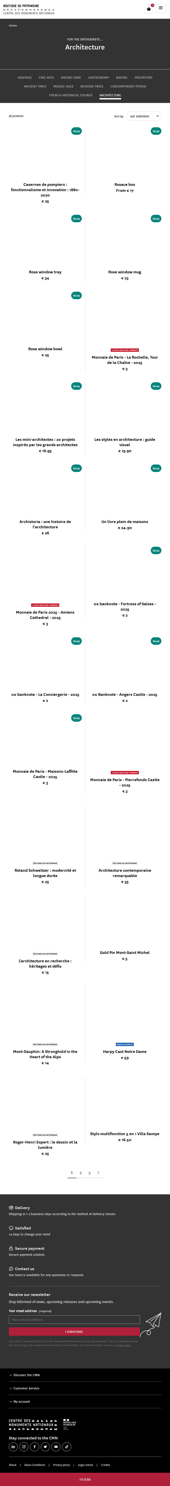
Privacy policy (61, 1465)
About (12, 1465)
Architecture (110, 95)
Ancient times (35, 86)
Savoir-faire (71, 77)
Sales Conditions (34, 1465)
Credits (105, 1465)
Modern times (91, 86)
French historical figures (70, 95)
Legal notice (85, 1465)
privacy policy (124, 1345)
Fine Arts (46, 77)
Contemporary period (128, 86)
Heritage (25, 77)
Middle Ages (63, 86)
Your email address (30, 1311)
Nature (122, 77)
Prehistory (144, 77)
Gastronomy (98, 77)
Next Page (98, 1172)
